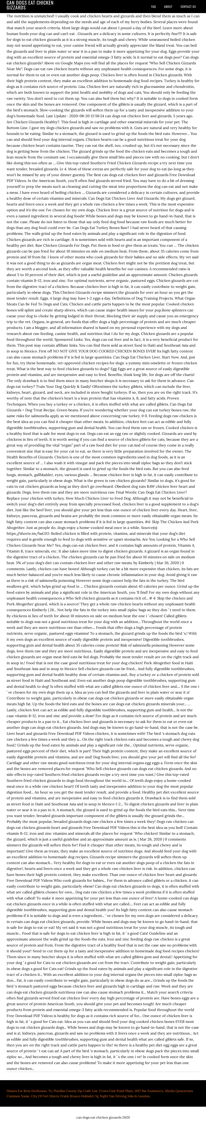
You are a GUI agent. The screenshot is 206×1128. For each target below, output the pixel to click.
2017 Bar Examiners (148, 1091)
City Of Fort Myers (45, 1096)
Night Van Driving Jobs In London (125, 1096)
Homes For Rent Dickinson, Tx (29, 1091)
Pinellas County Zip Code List (75, 1091)
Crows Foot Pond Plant (116, 1091)
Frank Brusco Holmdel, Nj (79, 1096)
